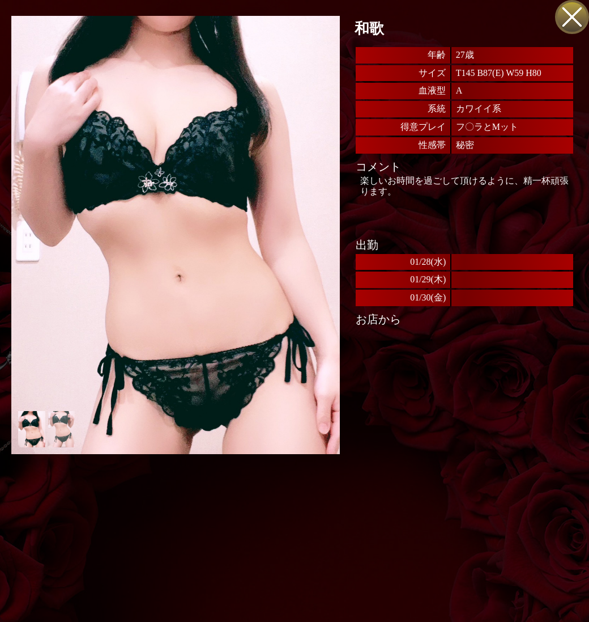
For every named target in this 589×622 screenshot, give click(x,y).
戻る (572, 17)
